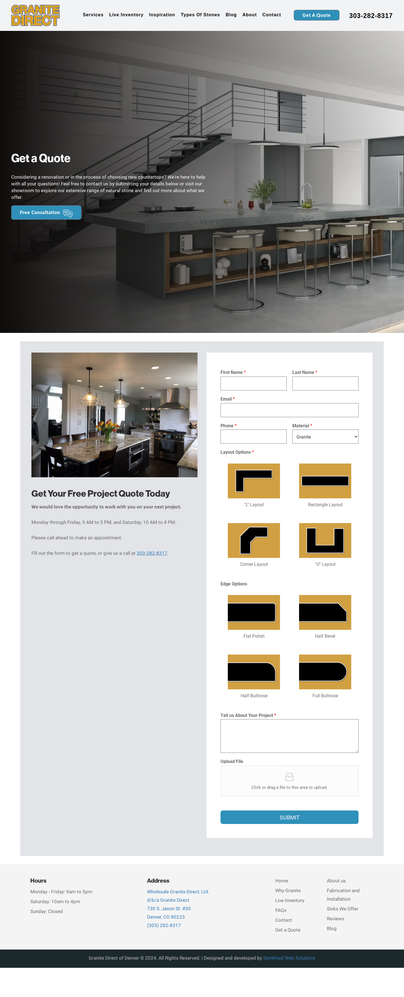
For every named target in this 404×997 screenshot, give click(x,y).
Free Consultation (40, 212)
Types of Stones (200, 14)
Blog (231, 14)
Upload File (232, 761)
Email (228, 399)
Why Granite (288, 890)
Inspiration (162, 14)
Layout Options (237, 452)
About (249, 14)
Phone (229, 425)
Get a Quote (316, 15)
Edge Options (234, 584)
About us (336, 880)
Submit (290, 817)
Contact (271, 14)
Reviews (335, 918)
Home (281, 880)
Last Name (304, 372)
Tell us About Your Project (248, 715)
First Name (233, 372)
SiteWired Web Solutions (289, 958)
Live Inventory (126, 14)
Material (302, 425)
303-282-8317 (371, 15)
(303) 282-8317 (164, 925)
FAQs (280, 910)
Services (93, 14)
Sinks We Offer (342, 908)
